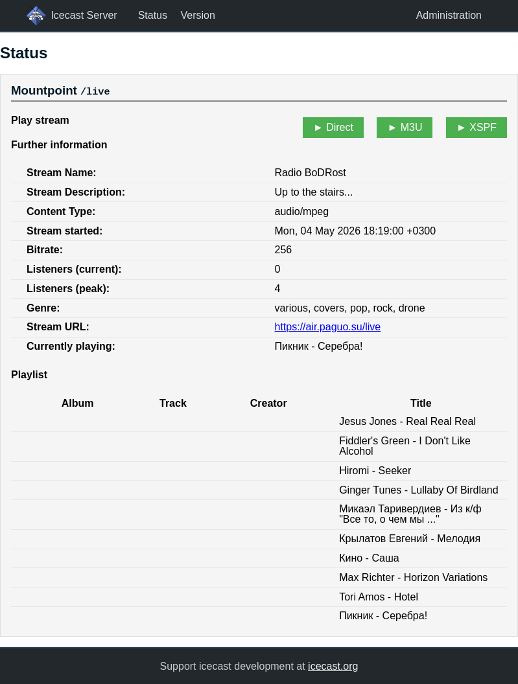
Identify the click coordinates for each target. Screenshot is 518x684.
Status (152, 15)
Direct (339, 127)
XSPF (483, 127)
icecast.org (333, 665)
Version (197, 15)
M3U (412, 127)
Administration (449, 15)
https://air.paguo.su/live (328, 326)
